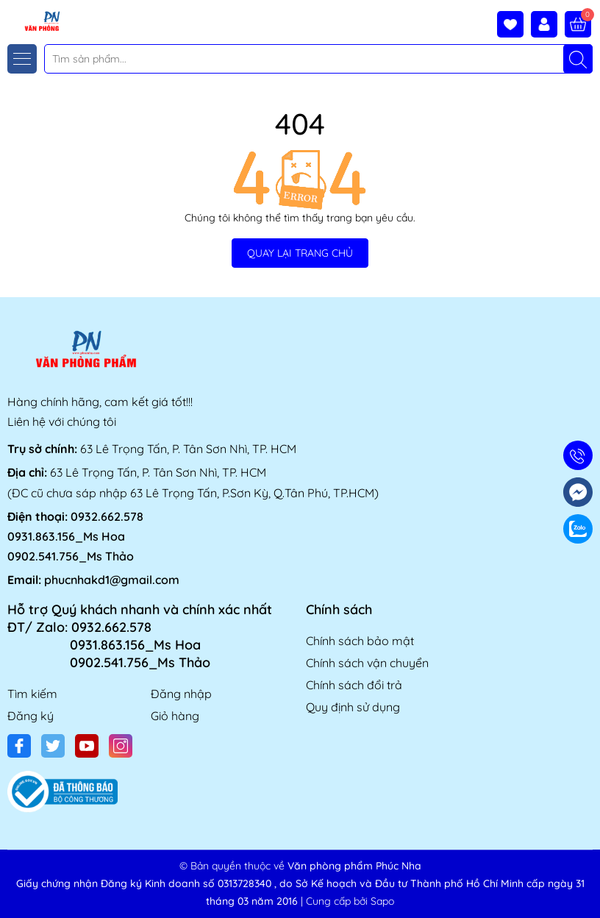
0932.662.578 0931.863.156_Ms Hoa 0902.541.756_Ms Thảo (75, 536)
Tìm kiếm (32, 693)
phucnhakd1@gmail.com (111, 579)
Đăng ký (30, 715)
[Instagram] (120, 746)
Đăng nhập (181, 693)
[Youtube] (87, 746)
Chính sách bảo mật (360, 640)
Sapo (382, 901)
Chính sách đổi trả (354, 684)
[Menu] (22, 59)
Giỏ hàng (175, 715)
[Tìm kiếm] (578, 59)
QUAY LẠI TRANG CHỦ (300, 253)
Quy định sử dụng (353, 707)
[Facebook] (19, 746)
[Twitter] (53, 746)
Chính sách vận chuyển (367, 662)
